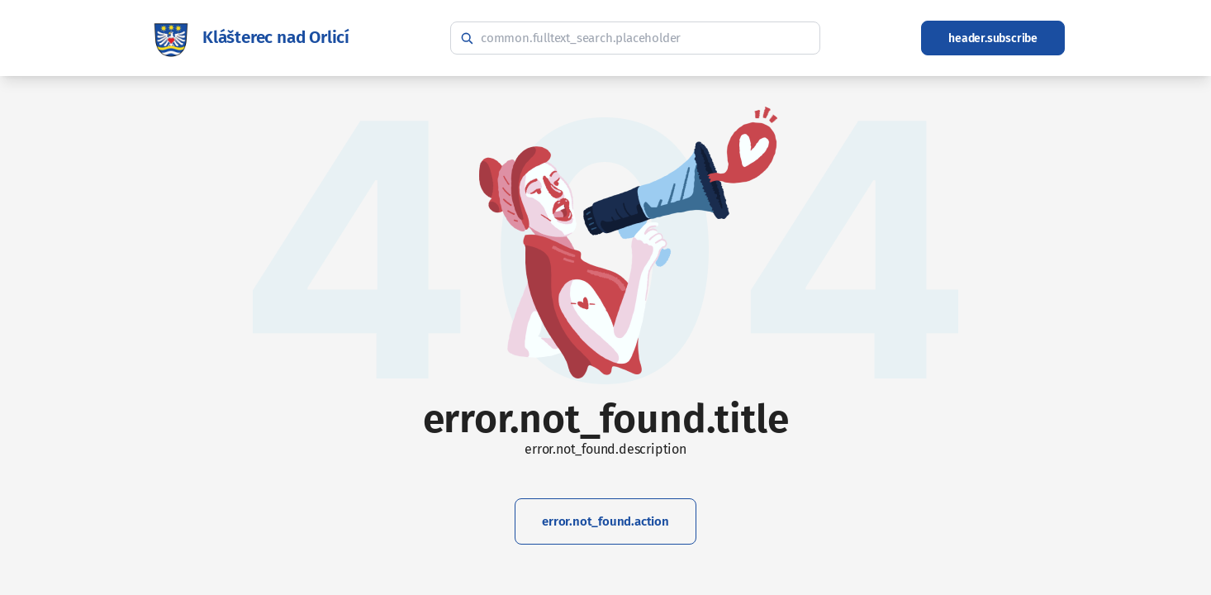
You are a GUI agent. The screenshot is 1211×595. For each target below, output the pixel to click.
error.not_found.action (605, 521)
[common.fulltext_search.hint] (635, 38)
